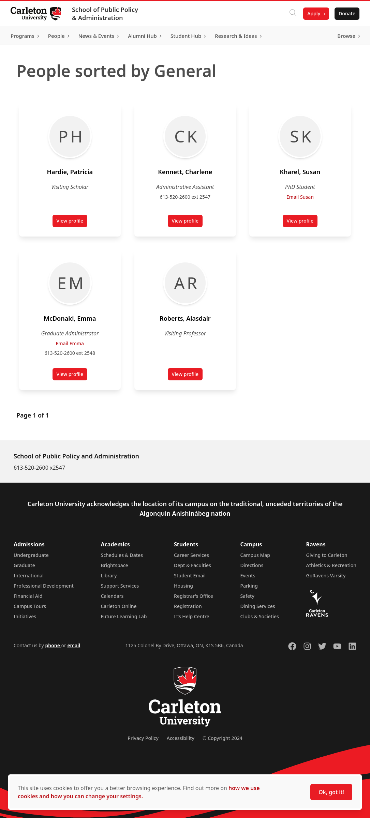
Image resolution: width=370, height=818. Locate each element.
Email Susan (300, 197)
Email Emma (70, 343)
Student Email (190, 575)
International (29, 575)
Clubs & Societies (259, 616)
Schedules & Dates (122, 555)
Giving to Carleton (326, 555)
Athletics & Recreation (331, 565)
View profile (72, 222)
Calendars (112, 596)
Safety (247, 596)
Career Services (191, 555)
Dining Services (257, 606)
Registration (188, 606)
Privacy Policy (143, 738)
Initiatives (25, 616)
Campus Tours (30, 606)
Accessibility (180, 738)
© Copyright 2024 (222, 738)
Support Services (120, 585)
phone (53, 645)
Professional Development (44, 585)
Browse (346, 35)
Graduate (24, 565)
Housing (183, 585)
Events (247, 575)
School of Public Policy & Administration (105, 13)
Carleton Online (118, 606)
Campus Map (255, 555)
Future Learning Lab (124, 616)
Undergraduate (31, 555)
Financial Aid (28, 596)
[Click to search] (292, 13)
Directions (251, 565)
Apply (313, 13)
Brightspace (114, 565)
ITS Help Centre (191, 616)
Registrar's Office (193, 596)
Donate (346, 13)
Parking (249, 585)
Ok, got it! (331, 792)
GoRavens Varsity (326, 575)
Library (109, 575)
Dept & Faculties (192, 565)
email (73, 645)
